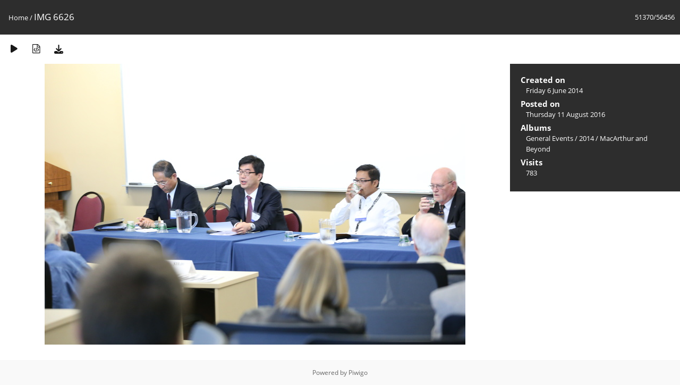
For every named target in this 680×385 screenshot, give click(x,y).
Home (18, 17)
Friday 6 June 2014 (554, 90)
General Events (549, 138)
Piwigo (358, 372)
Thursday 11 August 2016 (565, 114)
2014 (586, 138)
